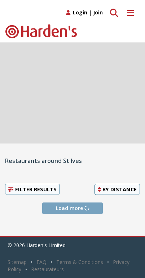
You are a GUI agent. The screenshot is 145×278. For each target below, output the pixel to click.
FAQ (41, 262)
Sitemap (17, 262)
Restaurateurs (47, 269)
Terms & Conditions (79, 262)
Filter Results (32, 189)
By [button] (117, 189)
